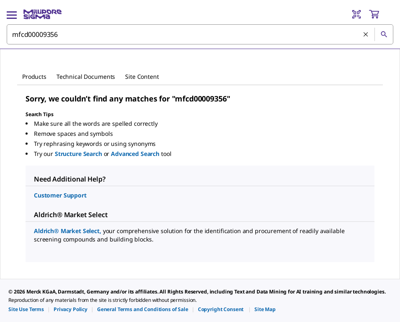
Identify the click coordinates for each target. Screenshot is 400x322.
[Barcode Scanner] (356, 14)
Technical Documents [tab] (85, 76)
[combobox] (200, 34)
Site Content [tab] (142, 76)
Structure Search (79, 154)
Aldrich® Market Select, (68, 231)
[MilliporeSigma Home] (42, 14)
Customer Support (60, 195)
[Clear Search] (366, 34)
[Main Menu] (12, 14)
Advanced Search (136, 154)
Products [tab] (34, 76)
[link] (26, 309)
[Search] (383, 34)
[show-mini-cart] (380, 14)
